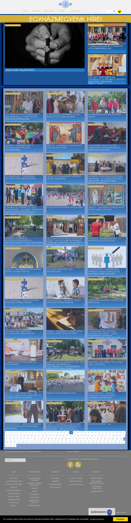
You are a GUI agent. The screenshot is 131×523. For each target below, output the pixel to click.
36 (120, 432)
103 (117, 439)
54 (63, 436)
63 (95, 436)
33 (109, 432)
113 (37, 442)
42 (20, 436)
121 (66, 442)
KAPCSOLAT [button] (76, 11)
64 (99, 436)
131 (104, 442)
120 (62, 442)
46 (35, 436)
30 (99, 432)
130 (100, 442)
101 (109, 439)
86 (55, 439)
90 (69, 439)
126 (85, 442)
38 (6, 436)
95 (87, 439)
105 (7, 442)
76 (20, 439)
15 (48, 432)
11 (35, 432)
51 (53, 436)
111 (30, 442)
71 (123, 436)
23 (74, 432)
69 (116, 436)
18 (57, 432)
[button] (125, 11)
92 (76, 439)
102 (113, 439)
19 (60, 432)
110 (27, 442)
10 (32, 432)
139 (14, 445)
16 (51, 432)
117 (51, 442)
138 (10, 445)
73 (10, 439)
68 (113, 436)
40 (14, 436)
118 (55, 442)
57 (74, 436)
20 (64, 432)
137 (7, 445)
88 (62, 439)
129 (96, 442)
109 (23, 442)
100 (105, 439)
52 (56, 436)
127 (89, 442)
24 (78, 432)
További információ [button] (97, 519)
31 (102, 432)
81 (38, 439)
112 (33, 442)
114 (40, 442)
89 (66, 439)
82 (41, 439)
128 (92, 442)
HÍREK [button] (26, 11)
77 (24, 439)
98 (97, 439)
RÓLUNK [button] (36, 11)
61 (88, 436)
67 (109, 436)
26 (85, 432)
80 (34, 439)
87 (59, 439)
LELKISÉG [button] (62, 11)
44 (28, 436)
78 (27, 439)
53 (60, 436)
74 (13, 439)
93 (80, 439)
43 (24, 436)
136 (123, 442)
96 (90, 439)
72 (6, 439)
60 (85, 436)
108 (19, 442)
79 (31, 439)
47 (39, 436)
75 (17, 439)
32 (106, 432)
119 (58, 442)
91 (73, 439)
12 (38, 432)
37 (124, 432)
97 (94, 439)
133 (111, 442)
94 (83, 439)
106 (11, 442)
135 (119, 442)
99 (101, 439)
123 (73, 442)
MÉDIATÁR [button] (49, 11)
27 (88, 432)
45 (31, 436)
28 (92, 432)
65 (102, 436)
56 (70, 436)
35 (116, 432)
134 (115, 442)
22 (71, 432)
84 (48, 439)
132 (108, 442)
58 (77, 436)
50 (50, 436)
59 (81, 436)
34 (113, 432)
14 (44, 432)
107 (15, 442)
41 (17, 436)
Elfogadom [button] (120, 519)
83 (45, 439)
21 (67, 432)
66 (106, 436)
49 (46, 436)
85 (52, 439)
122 (69, 442)
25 (81, 432)
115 (44, 442)
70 (120, 436)
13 (41, 432)
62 (91, 436)
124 (77, 442)
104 (121, 439)
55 (67, 436)
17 (54, 432)
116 (47, 442)
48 (42, 436)
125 (81, 442)
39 (10, 436)
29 (95, 432)
